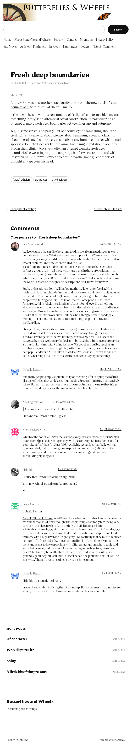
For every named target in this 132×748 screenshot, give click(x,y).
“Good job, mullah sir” (108, 209)
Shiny (11, 661)
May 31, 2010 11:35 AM (111, 369)
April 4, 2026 (118, 638)
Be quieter (41, 179)
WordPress (119, 739)
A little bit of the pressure (27, 671)
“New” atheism (22, 179)
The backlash (59, 179)
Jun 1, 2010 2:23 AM (67, 469)
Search (118, 29)
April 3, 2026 (119, 671)
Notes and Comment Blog (55, 83)
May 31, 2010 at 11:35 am (38, 518)
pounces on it (20, 106)
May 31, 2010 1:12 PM (63, 401)
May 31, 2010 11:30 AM (111, 244)
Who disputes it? (20, 650)
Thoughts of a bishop (23, 209)
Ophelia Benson (30, 83)
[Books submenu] (63, 39)
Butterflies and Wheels (30, 701)
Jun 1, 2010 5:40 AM (111, 503)
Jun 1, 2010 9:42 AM (111, 573)
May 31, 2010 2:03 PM (110, 429)
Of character (17, 639)
